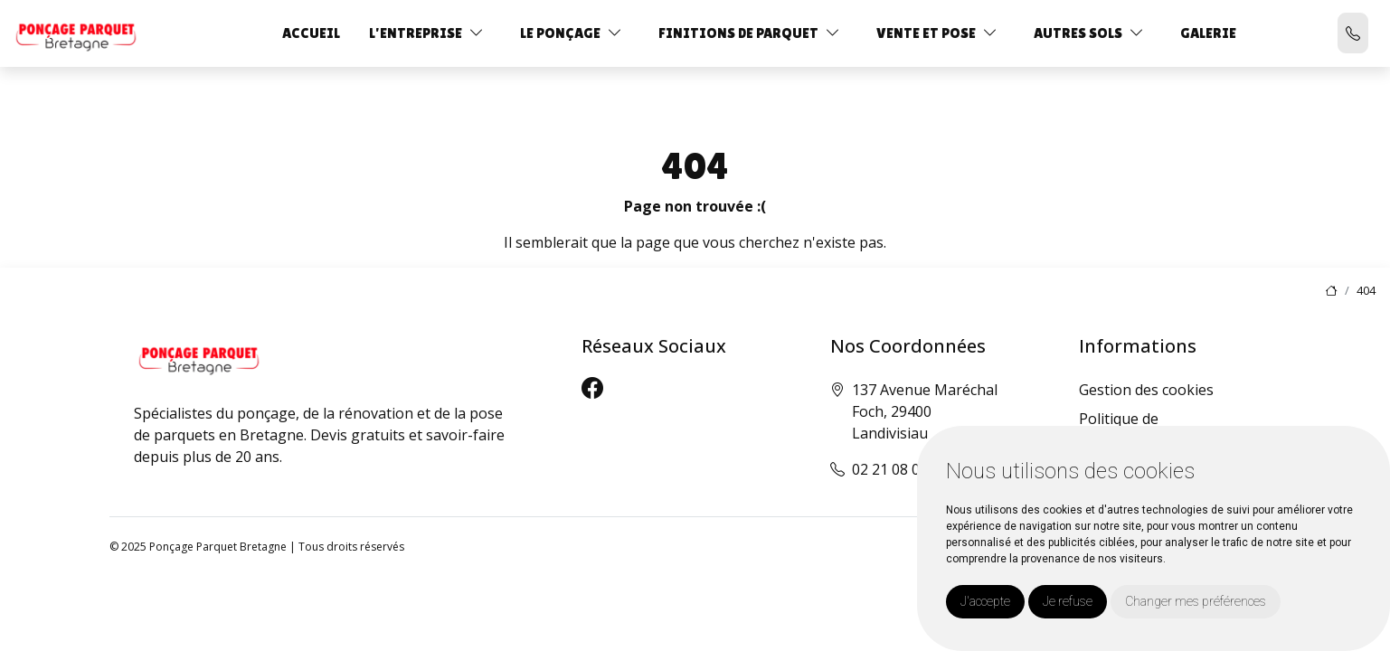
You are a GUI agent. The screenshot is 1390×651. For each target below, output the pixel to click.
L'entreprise (415, 33)
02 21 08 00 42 (900, 469)
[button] (476, 33)
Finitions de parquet (738, 33)
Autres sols (1078, 33)
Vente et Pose (926, 33)
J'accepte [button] (985, 601)
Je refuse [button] (1067, 601)
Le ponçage (560, 33)
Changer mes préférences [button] (1195, 601)
